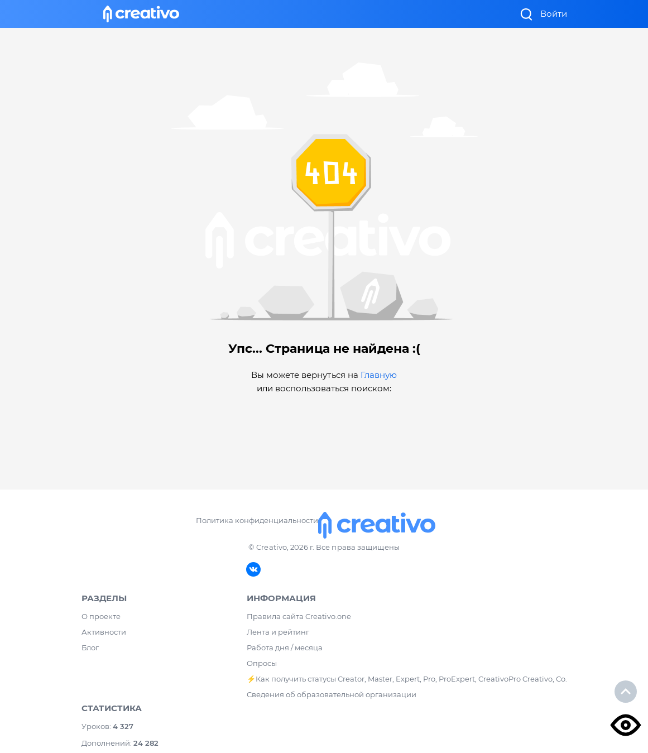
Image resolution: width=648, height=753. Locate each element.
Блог (90, 647)
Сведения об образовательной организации (331, 694)
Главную (379, 375)
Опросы (262, 663)
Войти (553, 13)
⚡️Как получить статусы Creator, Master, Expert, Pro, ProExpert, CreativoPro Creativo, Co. (407, 678)
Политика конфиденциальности (257, 520)
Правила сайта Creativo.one (299, 616)
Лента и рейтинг (278, 631)
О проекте (101, 616)
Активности (103, 631)
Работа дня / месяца (285, 647)
